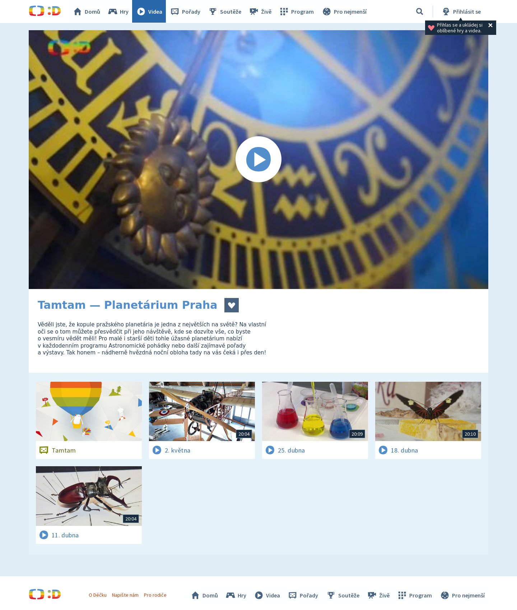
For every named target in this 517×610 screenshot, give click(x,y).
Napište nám (125, 595)
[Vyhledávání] (420, 11)
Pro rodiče (155, 595)
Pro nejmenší (344, 11)
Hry (118, 11)
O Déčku (98, 595)
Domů (87, 11)
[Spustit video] (258, 159)
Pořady (185, 11)
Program (296, 11)
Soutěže (225, 11)
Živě (260, 11)
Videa (149, 11)
